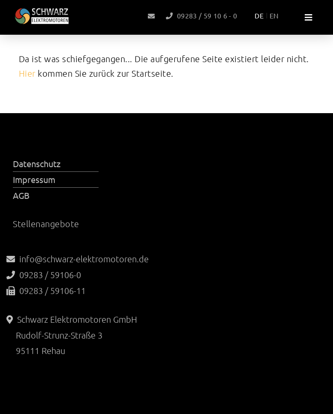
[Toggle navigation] (308, 17)
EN (274, 15)
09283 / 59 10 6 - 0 (207, 15)
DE (259, 15)
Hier (27, 73)
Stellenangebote (46, 224)
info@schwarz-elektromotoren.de (152, 15)
